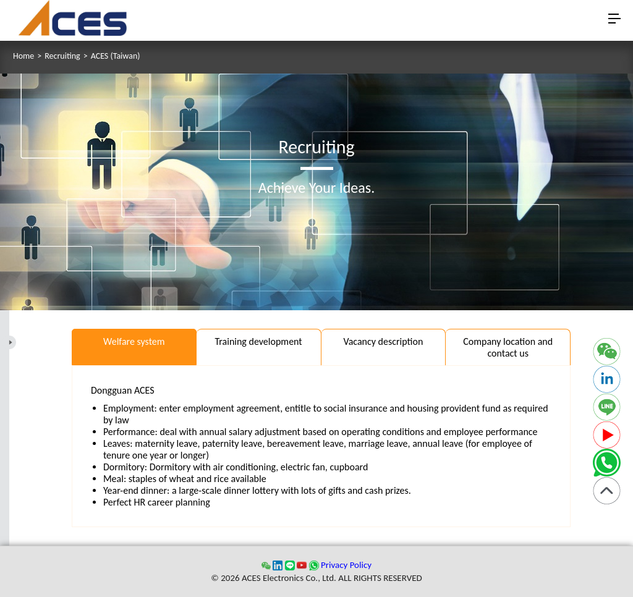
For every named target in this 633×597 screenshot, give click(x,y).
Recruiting (62, 56)
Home (23, 56)
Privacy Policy (346, 564)
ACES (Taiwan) (115, 56)
